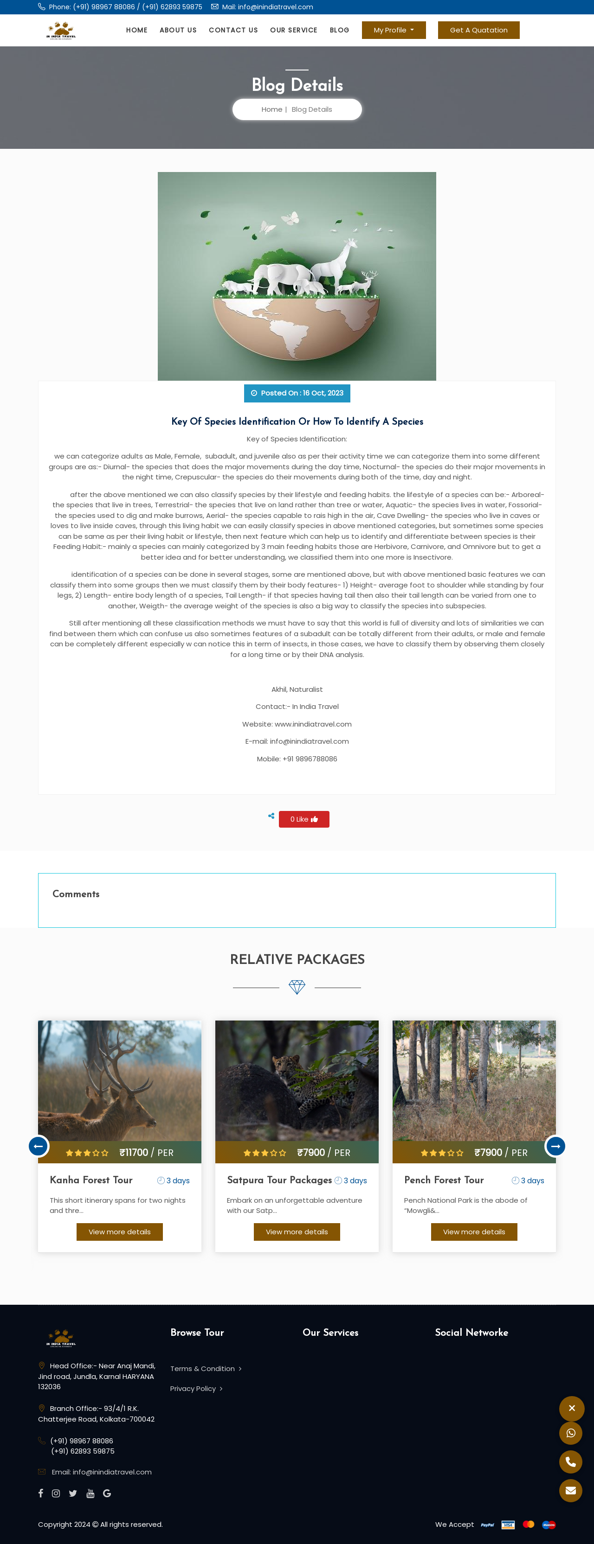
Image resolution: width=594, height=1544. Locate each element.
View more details (120, 1232)
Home (137, 30)
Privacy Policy (196, 1388)
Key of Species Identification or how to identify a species (297, 422)
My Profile (391, 30)
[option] (119, 1137)
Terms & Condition (205, 1369)
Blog (340, 30)
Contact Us (233, 30)
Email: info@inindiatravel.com (102, 1472)
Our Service (294, 30)
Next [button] (556, 1146)
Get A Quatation (479, 30)
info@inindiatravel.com (275, 7)
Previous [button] (38, 1146)
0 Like (304, 819)
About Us (178, 30)
